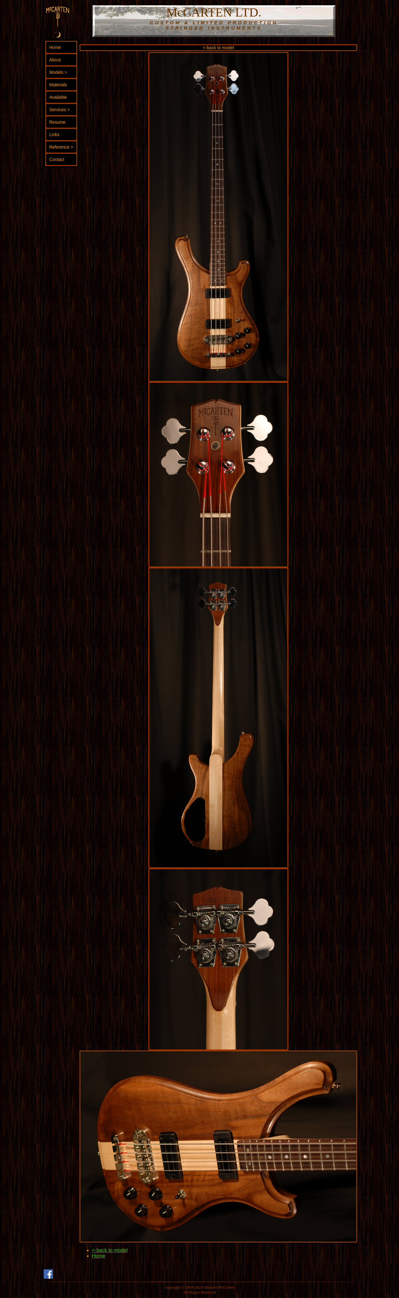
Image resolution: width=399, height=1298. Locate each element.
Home (55, 47)
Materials (58, 84)
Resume (57, 122)
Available (58, 97)
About (55, 59)
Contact (56, 159)
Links (54, 134)
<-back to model (218, 47)
